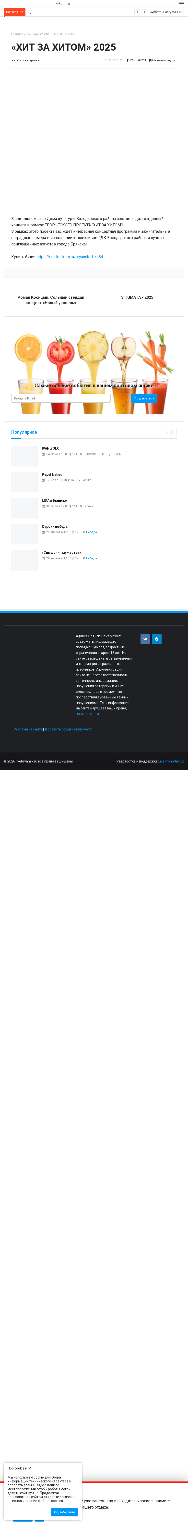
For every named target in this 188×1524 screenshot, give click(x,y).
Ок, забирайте (64, 1512)
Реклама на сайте (28, 729)
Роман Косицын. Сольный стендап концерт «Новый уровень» (51, 300)
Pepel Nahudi (52, 474)
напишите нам (87, 714)
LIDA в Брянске (54, 500)
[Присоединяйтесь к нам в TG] (157, 639)
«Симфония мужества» (61, 552)
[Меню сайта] (181, 3)
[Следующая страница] (174, 432)
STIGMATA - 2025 (137, 297)
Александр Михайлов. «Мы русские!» (55, 12)
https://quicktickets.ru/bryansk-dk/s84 (70, 256)
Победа (91, 532)
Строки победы (55, 527)
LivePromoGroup (171, 761)
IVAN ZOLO (50, 448)
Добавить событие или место (69, 729)
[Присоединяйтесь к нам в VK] (145, 639)
